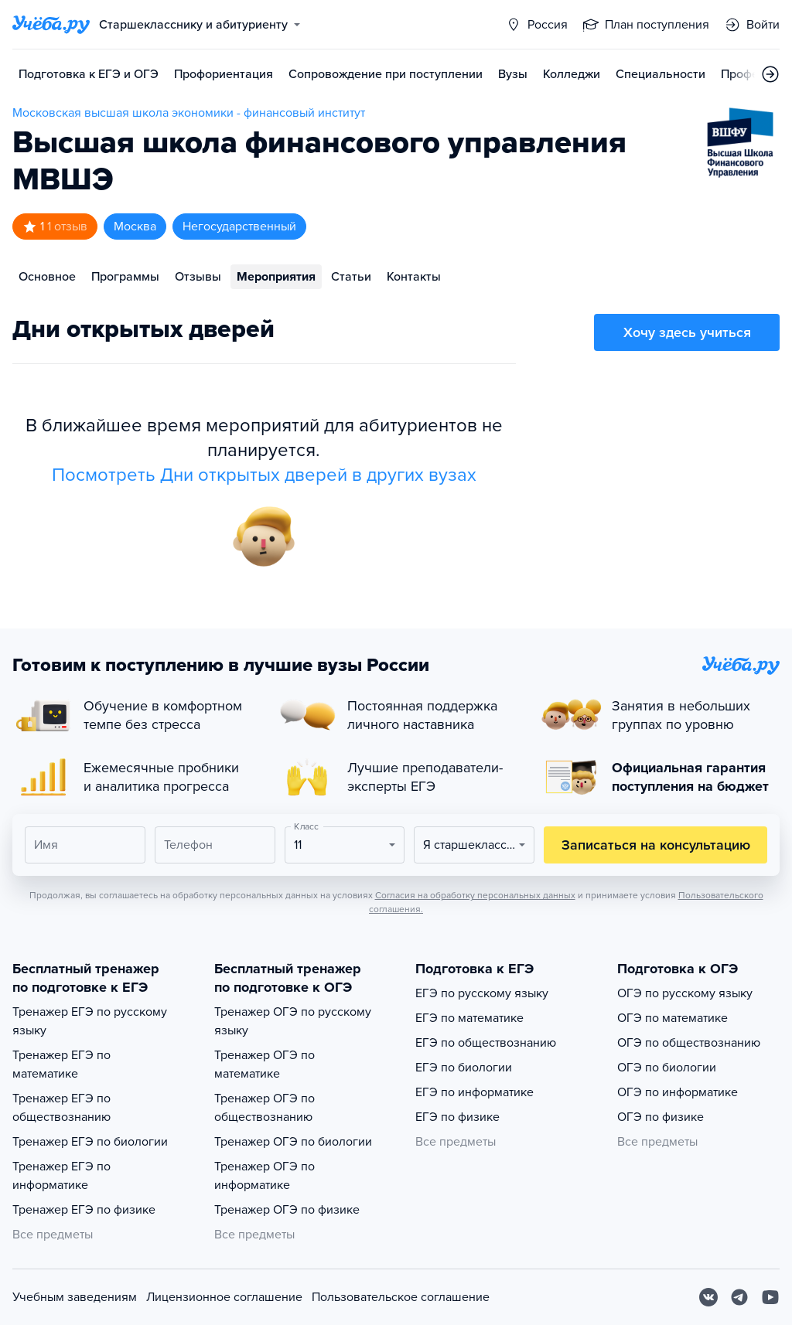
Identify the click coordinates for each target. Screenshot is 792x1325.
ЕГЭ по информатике (474, 1092)
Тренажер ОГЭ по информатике (264, 1176)
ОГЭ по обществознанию (688, 1043)
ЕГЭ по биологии (463, 1067)
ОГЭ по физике (660, 1117)
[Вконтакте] (708, 1297)
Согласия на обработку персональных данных (475, 895)
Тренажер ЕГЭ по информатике (61, 1176)
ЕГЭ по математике (469, 1018)
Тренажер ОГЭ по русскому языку (292, 1021)
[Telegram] (739, 1297)
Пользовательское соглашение (401, 1297)
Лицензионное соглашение (224, 1297)
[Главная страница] (51, 24)
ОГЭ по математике (672, 1018)
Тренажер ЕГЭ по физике (83, 1210)
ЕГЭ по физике (457, 1117)
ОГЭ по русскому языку (685, 993)
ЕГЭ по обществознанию (485, 1043)
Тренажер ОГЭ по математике (264, 1064)
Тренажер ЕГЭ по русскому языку (89, 1021)
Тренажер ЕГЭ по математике (61, 1064)
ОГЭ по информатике (677, 1092)
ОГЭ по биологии (666, 1067)
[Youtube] (770, 1297)
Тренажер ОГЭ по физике (287, 1210)
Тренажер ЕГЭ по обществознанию (61, 1108)
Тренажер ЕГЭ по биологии (90, 1142)
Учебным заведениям (74, 1297)
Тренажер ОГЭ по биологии (293, 1142)
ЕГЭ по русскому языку (481, 993)
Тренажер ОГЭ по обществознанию (264, 1108)
